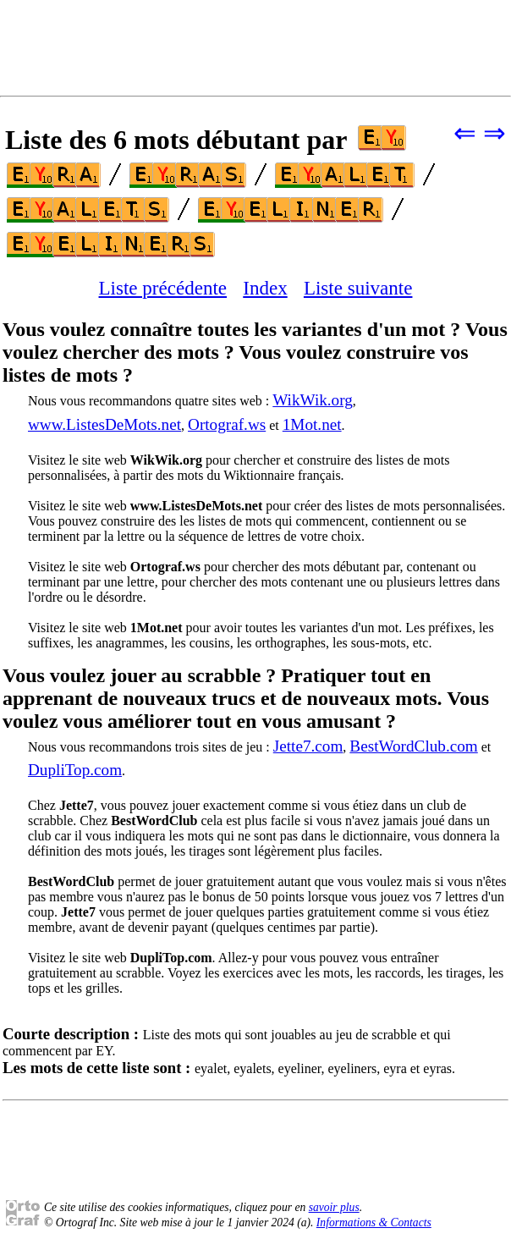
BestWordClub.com (413, 746)
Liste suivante (358, 288)
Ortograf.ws (227, 424)
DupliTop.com (75, 770)
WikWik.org (312, 400)
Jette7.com (308, 746)
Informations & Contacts (373, 1222)
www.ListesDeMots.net (104, 424)
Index (265, 288)
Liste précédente (163, 288)
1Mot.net (312, 424)
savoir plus (334, 1207)
